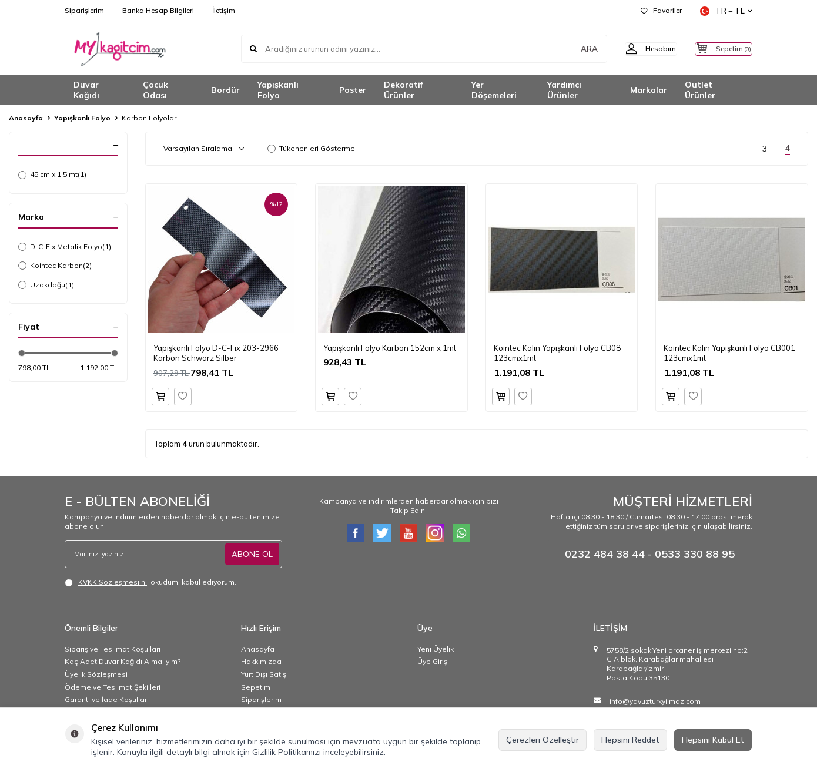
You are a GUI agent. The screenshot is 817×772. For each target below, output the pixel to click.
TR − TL (726, 11)
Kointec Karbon (55, 265)
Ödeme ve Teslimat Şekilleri (112, 687)
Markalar (648, 90)
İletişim (223, 10)
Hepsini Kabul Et (713, 739)
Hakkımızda (261, 661)
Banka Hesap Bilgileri (158, 10)
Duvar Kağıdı (86, 90)
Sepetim (255, 687)
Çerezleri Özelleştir (542, 739)
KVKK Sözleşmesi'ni (112, 582)
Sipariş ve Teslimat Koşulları (112, 649)
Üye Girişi (433, 661)
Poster (352, 90)
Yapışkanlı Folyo (278, 90)
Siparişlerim (84, 10)
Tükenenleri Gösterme (311, 148)
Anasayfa (26, 117)
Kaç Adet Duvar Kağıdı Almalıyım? (122, 661)
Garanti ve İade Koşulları (107, 699)
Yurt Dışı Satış (263, 674)
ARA (568, 48)
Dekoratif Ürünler (403, 90)
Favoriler (661, 10)
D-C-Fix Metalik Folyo (64, 246)
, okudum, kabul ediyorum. (150, 582)
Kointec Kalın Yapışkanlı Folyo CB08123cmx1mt (557, 352)
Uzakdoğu (46, 285)
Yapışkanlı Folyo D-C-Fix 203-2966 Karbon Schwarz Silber (216, 352)
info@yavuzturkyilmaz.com (655, 701)
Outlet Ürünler (700, 90)
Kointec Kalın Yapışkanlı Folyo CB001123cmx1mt (729, 352)
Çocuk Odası (155, 90)
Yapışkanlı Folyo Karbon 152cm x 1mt (389, 348)
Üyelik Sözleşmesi (96, 674)
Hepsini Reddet (630, 739)
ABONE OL (252, 553)
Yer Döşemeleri (494, 90)
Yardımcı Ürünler (564, 90)
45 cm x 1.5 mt (52, 174)
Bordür (225, 90)
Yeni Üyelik (435, 649)
